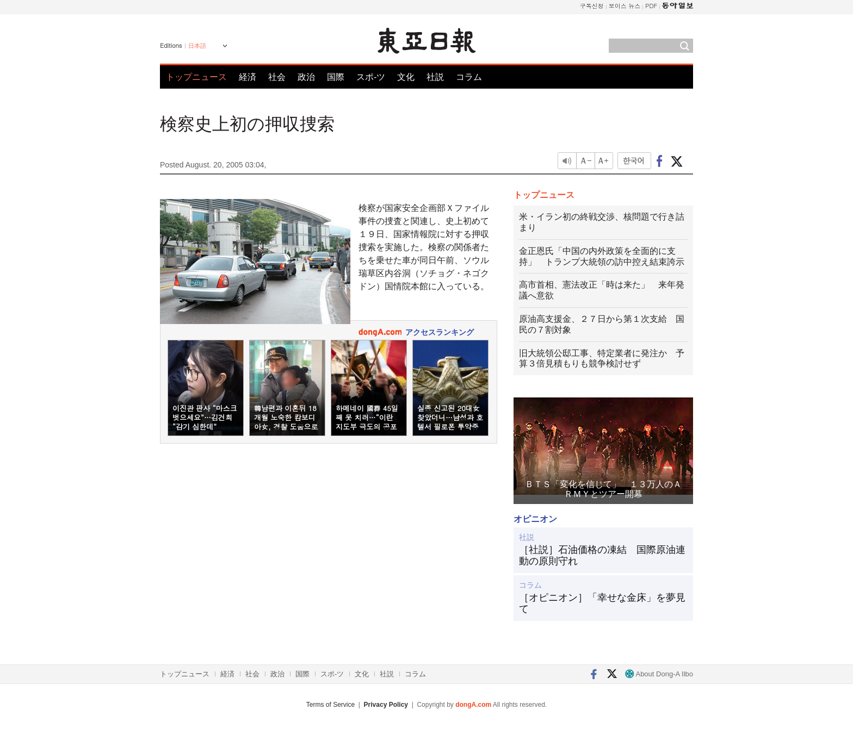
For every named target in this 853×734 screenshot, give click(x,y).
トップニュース (196, 77)
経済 (247, 77)
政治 (306, 77)
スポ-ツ (370, 77)
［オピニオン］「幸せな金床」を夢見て (602, 603)
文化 (406, 77)
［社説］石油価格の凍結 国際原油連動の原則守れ (602, 555)
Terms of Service (330, 704)
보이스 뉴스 (625, 6)
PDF (651, 6)
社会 (277, 77)
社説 (435, 77)
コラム (469, 77)
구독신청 (592, 6)
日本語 (197, 45)
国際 (335, 77)
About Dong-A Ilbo (659, 674)
